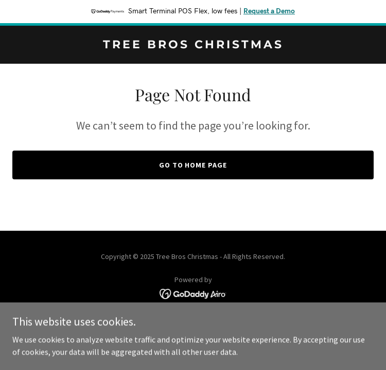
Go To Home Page (193, 165)
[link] (193, 45)
